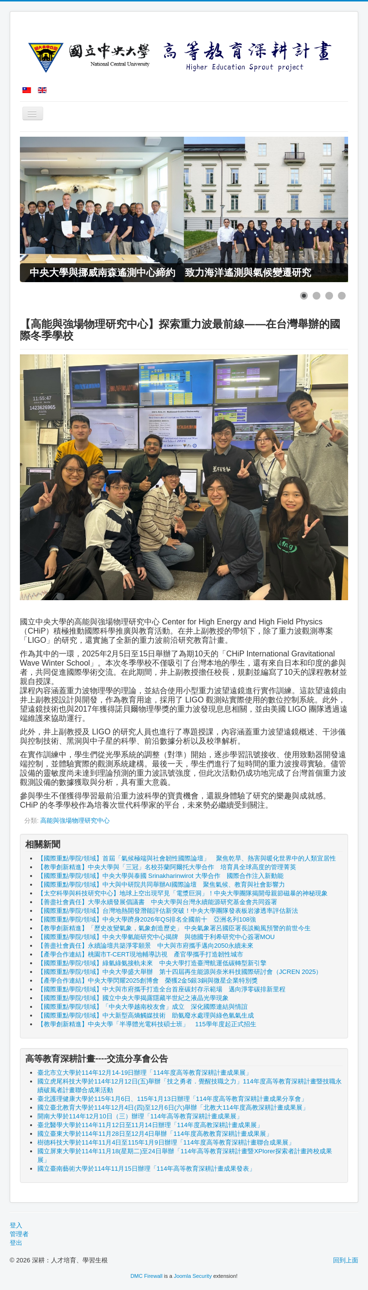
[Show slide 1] (304, 296)
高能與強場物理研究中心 (75, 820)
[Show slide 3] (329, 296)
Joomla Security (193, 1276)
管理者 (19, 1234)
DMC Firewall (147, 1276)
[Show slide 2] (316, 296)
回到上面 (345, 1260)
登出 (16, 1242)
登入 (16, 1225)
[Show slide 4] (342, 296)
